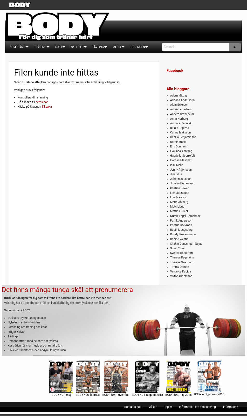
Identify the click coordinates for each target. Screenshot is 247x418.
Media (117, 47)
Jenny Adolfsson (181, 169)
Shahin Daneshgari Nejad (186, 243)
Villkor (153, 407)
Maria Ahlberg (179, 202)
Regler (168, 407)
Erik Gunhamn (179, 146)
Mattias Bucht (179, 211)
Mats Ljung (177, 206)
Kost (58, 47)
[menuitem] (17, 47)
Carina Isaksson (180, 132)
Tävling (98, 47)
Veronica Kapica (180, 271)
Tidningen (137, 47)
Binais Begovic (179, 128)
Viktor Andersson (181, 276)
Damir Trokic (178, 142)
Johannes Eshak (180, 179)
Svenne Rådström (181, 253)
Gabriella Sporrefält (182, 155)
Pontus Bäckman (181, 225)
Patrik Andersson (181, 220)
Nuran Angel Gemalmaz (185, 216)
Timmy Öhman (179, 267)
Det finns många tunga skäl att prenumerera (67, 290)
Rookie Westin (179, 239)
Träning (40, 47)
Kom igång (17, 47)
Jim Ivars (176, 174)
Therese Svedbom (181, 262)
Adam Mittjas (178, 95)
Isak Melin (176, 165)
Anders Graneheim (182, 114)
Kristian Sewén (179, 188)
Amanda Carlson (181, 109)
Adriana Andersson (182, 100)
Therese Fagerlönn (182, 257)
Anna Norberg (179, 118)
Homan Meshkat (180, 160)
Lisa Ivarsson (178, 197)
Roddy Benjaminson (183, 234)
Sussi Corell (177, 248)
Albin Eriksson (179, 104)
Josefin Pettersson (182, 183)
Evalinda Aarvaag (181, 151)
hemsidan (42, 102)
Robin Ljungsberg (181, 229)
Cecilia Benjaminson (183, 137)
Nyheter (77, 47)
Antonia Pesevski (181, 123)
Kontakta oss (132, 407)
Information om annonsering (197, 407)
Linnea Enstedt (179, 193)
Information (230, 407)
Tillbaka (47, 106)
